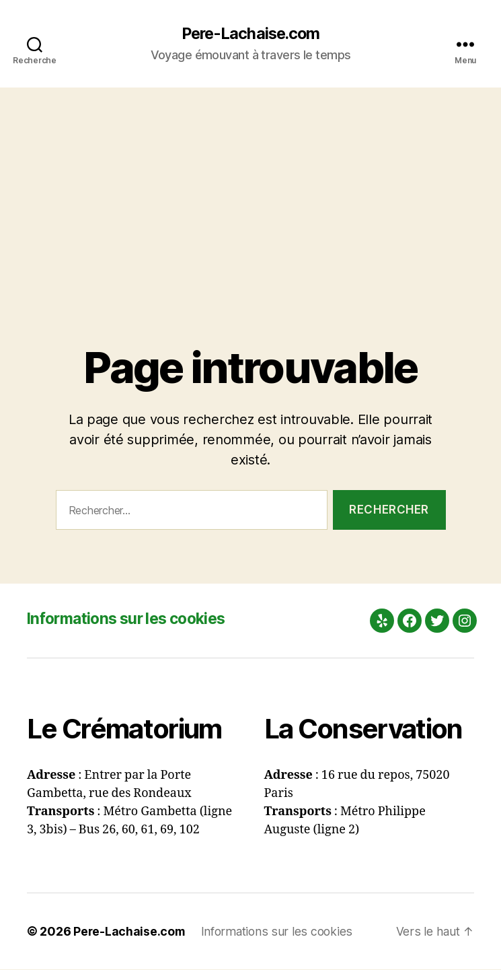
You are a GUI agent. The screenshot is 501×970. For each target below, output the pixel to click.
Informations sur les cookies (133, 619)
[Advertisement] (250, 189)
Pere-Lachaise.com (250, 34)
